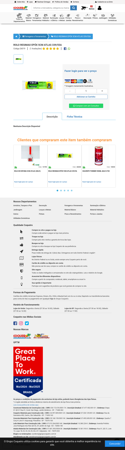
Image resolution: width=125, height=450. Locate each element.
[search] (54, 7)
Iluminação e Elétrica (97, 206)
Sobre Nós (19, 2)
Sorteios (75, 2)
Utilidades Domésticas (21, 218)
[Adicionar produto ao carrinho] (86, 97)
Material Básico (70, 210)
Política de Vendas (60, 2)
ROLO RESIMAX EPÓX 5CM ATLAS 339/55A (71, 36)
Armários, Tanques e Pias (22, 206)
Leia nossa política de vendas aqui (25, 405)
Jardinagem (17, 210)
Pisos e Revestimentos (73, 214)
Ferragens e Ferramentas (34, 36)
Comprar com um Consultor (86, 106)
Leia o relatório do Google (93, 273)
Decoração (43, 206)
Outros (15, 214)
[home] (20, 7)
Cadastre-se (104, 2)
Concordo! (115, 443)
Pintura (41, 214)
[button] (19, 17)
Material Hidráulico (97, 210)
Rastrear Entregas (42, 2)
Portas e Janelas (96, 214)
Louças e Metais (45, 210)
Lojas (30, 2)
